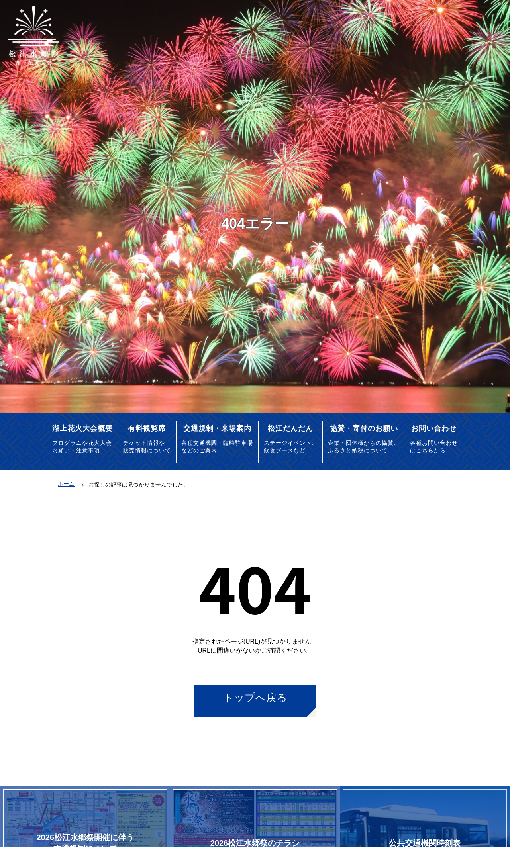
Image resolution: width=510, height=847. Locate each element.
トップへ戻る (255, 697)
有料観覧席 (147, 428)
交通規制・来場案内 (217, 428)
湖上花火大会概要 (82, 428)
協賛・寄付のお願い (364, 428)
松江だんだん (290, 428)
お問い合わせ (434, 428)
